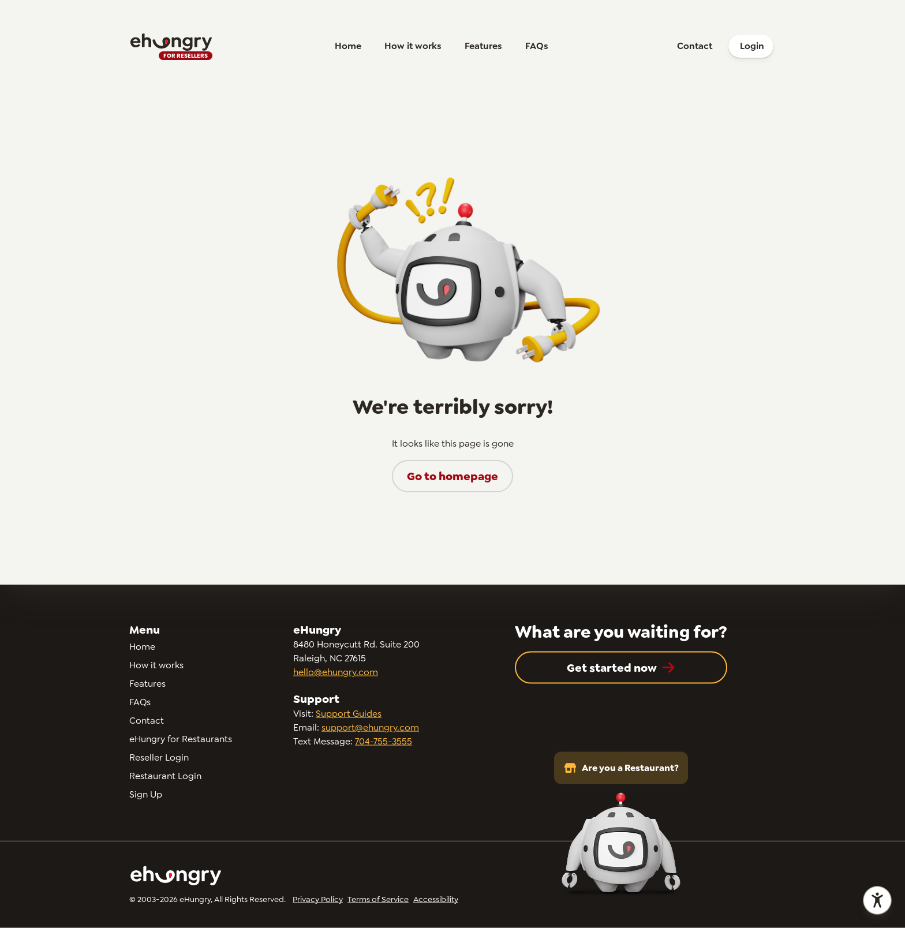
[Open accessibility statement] (877, 900)
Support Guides (349, 714)
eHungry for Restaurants (180, 739)
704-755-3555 (383, 741)
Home (348, 46)
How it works (413, 46)
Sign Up (145, 794)
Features (483, 46)
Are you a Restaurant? (621, 768)
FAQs (536, 46)
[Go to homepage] (170, 46)
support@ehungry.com (370, 727)
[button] (452, 476)
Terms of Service (378, 899)
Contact (694, 46)
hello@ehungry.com (335, 672)
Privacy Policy (318, 899)
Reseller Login (159, 757)
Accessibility (435, 899)
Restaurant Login (165, 776)
